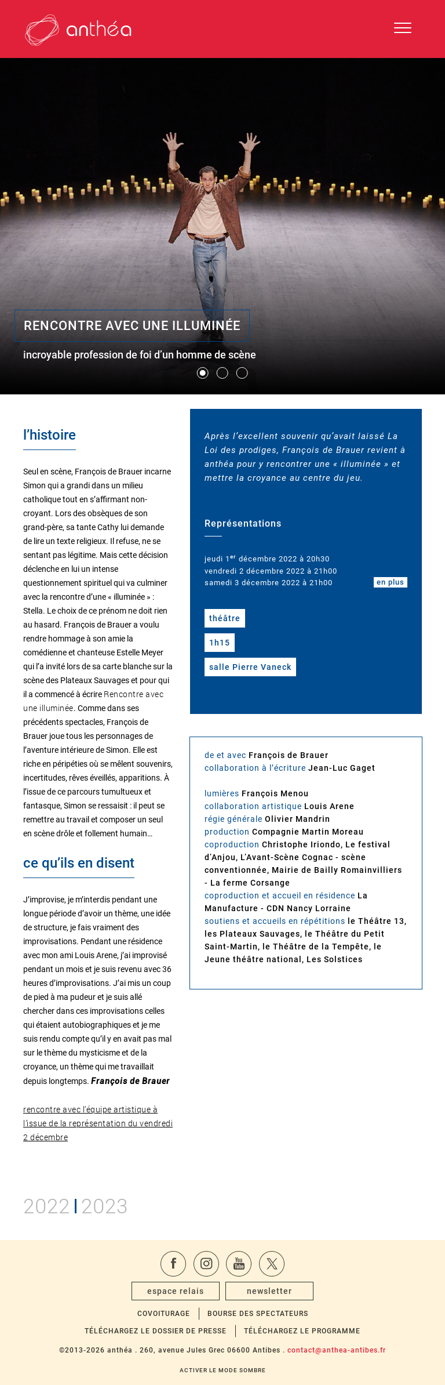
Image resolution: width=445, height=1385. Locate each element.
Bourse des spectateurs (257, 1314)
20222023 (75, 1204)
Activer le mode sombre (223, 1370)
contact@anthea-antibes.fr (336, 1350)
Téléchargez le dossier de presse (156, 1331)
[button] (203, 373)
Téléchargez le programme (302, 1331)
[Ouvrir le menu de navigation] (403, 29)
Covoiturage (163, 1314)
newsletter (269, 1291)
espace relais (175, 1291)
